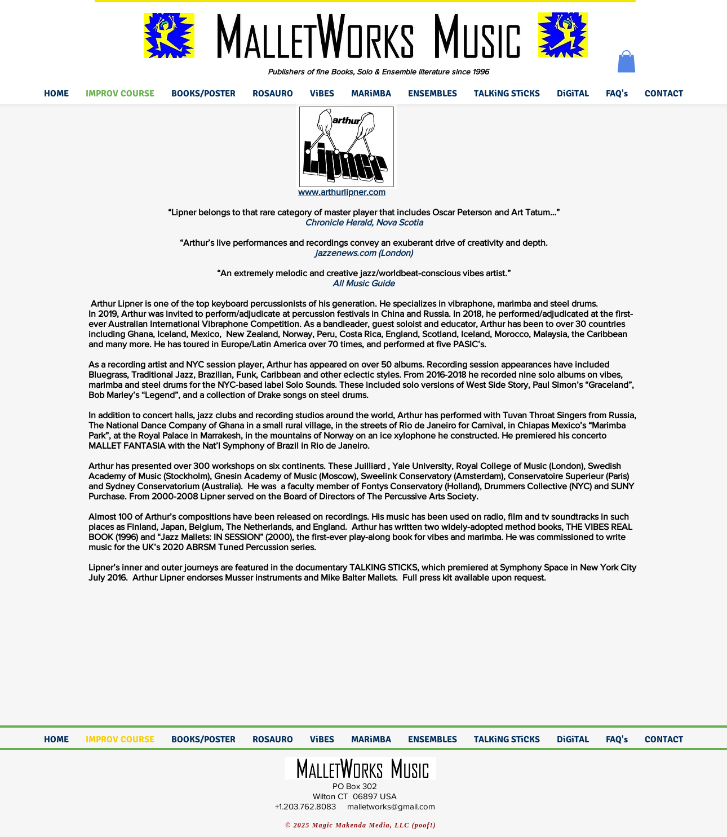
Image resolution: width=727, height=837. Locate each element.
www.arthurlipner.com (341, 192)
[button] (626, 61)
